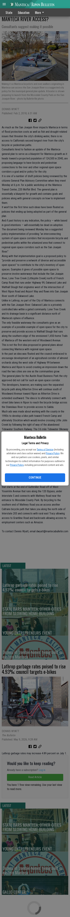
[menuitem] (40, 12)
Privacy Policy (52, 453)
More (40, 12)
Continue (35, 477)
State (9, 12)
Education (23, 12)
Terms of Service (45, 449)
